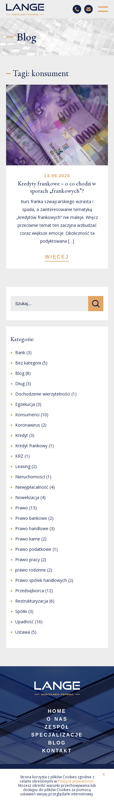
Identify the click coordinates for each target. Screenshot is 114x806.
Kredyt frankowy (31, 446)
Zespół (56, 727)
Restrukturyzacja (31, 601)
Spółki (21, 611)
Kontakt (57, 750)
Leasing (22, 466)
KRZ (19, 456)
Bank (20, 352)
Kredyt (21, 435)
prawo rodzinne (30, 570)
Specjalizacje (57, 734)
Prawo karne (27, 539)
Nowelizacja (27, 497)
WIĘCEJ (57, 256)
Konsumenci (27, 414)
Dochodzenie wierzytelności (42, 394)
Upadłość (24, 622)
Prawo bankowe (31, 518)
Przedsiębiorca (29, 590)
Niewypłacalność (31, 487)
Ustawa (22, 632)
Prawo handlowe (31, 528)
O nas (57, 719)
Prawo (21, 508)
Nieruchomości (30, 477)
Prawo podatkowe (33, 549)
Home (57, 711)
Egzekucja (25, 404)
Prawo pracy (27, 559)
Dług (20, 383)
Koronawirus (27, 425)
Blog (19, 373)
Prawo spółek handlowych (41, 580)
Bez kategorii (28, 363)
